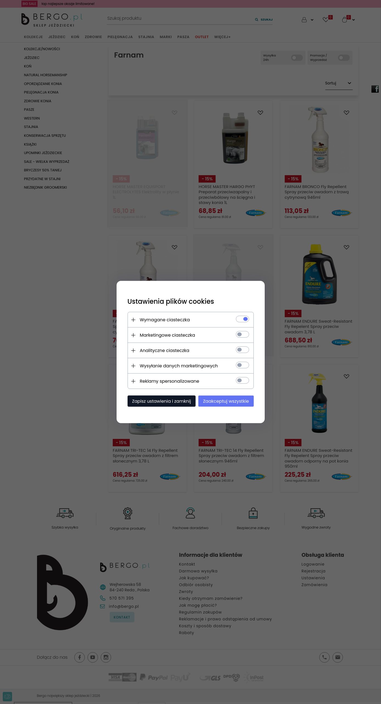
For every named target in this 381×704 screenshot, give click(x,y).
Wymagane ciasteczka (165, 320)
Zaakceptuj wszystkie (226, 401)
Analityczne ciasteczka (165, 350)
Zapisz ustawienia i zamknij (161, 401)
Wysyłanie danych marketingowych (179, 366)
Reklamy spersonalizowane (169, 381)
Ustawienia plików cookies (171, 301)
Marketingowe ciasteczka (167, 335)
